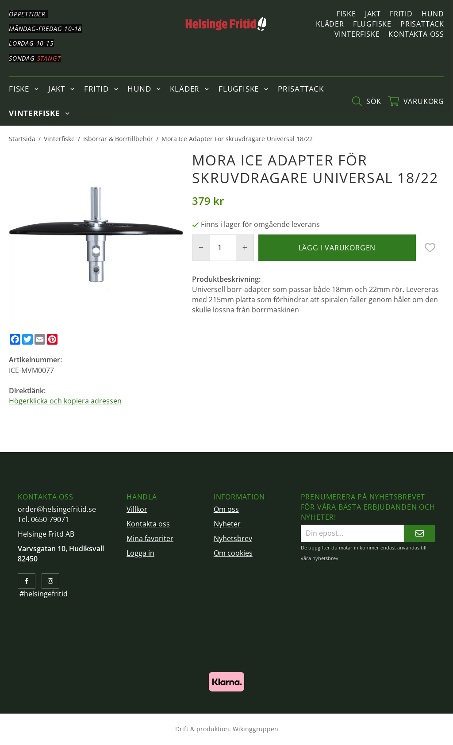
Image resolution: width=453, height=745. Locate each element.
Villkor (137, 509)
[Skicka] (419, 533)
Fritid (401, 14)
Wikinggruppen (255, 729)
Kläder (330, 24)
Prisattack (422, 24)
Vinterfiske (357, 34)
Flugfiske (372, 24)
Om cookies (233, 553)
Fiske (346, 14)
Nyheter (227, 524)
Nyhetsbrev (233, 538)
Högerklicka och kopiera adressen (65, 401)
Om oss (226, 509)
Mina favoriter (150, 538)
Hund (433, 14)
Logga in (140, 553)
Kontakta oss (416, 34)
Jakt (373, 14)
